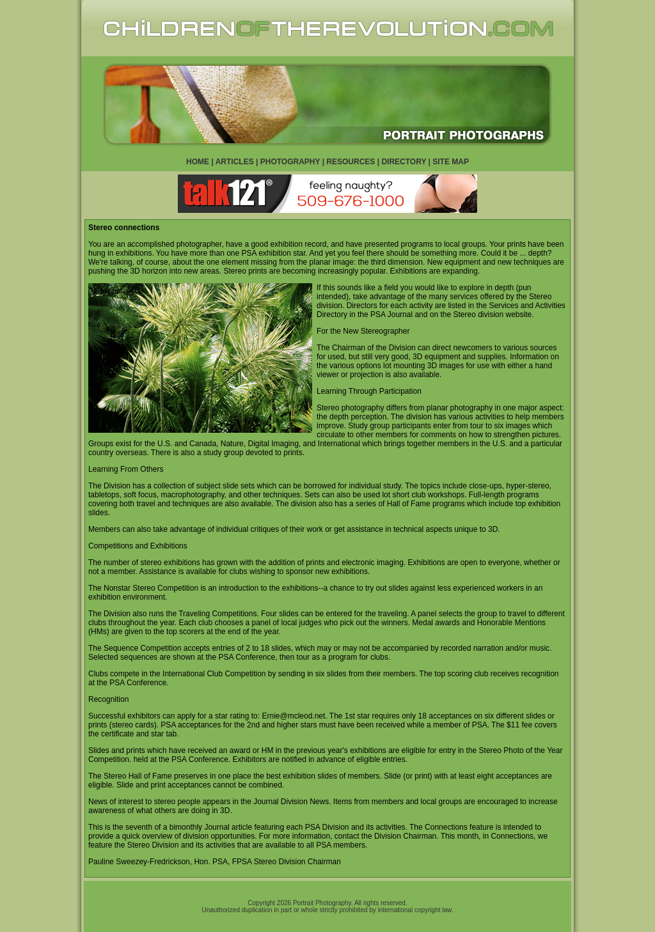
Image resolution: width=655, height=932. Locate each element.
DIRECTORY (403, 161)
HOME (197, 161)
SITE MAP (450, 161)
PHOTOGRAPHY (290, 161)
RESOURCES (350, 161)
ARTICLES (235, 161)
